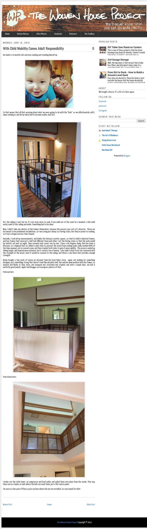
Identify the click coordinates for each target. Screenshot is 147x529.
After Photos (41, 34)
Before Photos (23, 34)
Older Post (91, 504)
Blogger (127, 156)
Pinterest (73, 34)
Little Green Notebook (111, 145)
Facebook (58, 34)
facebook (102, 101)
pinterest (102, 106)
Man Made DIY (107, 150)
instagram (103, 111)
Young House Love (109, 140)
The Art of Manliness (110, 135)
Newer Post (7, 504)
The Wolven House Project (67, 522)
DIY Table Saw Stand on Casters (125, 47)
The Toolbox (89, 34)
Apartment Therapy (109, 130)
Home (7, 34)
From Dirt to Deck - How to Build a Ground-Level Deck (126, 74)
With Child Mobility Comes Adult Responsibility (33, 48)
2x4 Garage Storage (118, 59)
